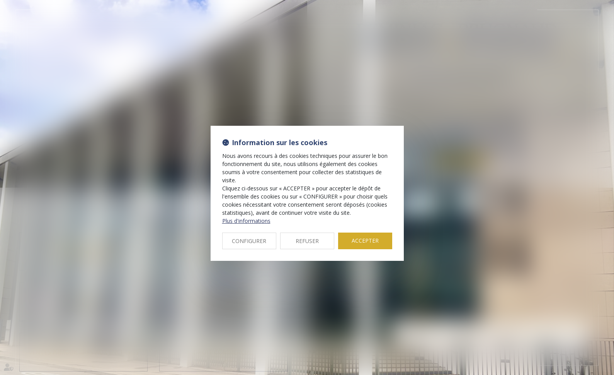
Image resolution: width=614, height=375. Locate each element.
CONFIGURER (249, 241)
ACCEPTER (365, 240)
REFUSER (307, 241)
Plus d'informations (246, 220)
